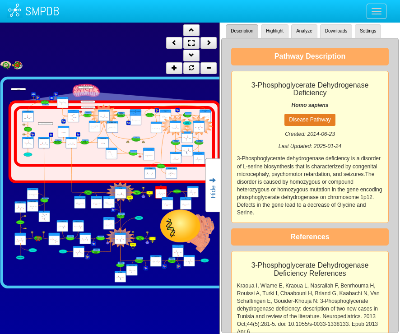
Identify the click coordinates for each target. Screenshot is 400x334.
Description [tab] (242, 30)
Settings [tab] (368, 30)
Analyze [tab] (304, 30)
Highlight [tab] (275, 30)
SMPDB (42, 11)
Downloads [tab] (336, 30)
